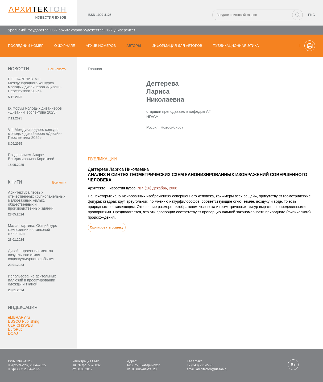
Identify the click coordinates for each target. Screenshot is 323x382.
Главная (95, 69)
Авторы (134, 46)
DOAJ (13, 333)
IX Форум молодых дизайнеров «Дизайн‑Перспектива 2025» (35, 110)
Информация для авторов (177, 46)
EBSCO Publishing (23, 321)
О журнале (64, 46)
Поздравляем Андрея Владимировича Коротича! (31, 157)
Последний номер (26, 46)
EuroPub (15, 329)
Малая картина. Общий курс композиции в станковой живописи (32, 229)
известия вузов (51, 17)
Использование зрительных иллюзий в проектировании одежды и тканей (32, 280)
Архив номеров (101, 46)
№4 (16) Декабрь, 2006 (157, 188)
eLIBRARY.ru (19, 317)
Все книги (59, 182)
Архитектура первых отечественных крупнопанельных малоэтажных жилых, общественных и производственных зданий (36, 200)
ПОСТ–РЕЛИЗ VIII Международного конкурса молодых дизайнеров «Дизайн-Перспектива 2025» (35, 85)
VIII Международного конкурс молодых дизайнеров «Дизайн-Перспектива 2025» (35, 133)
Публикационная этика (236, 46)
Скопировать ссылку (106, 227)
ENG (311, 15)
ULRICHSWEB (20, 325)
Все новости (57, 69)
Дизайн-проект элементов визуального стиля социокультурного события (31, 255)
